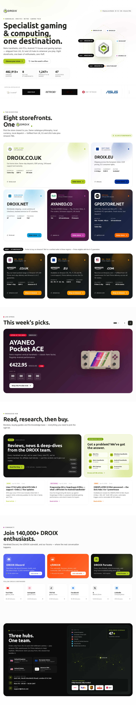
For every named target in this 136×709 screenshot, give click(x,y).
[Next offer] (130, 324)
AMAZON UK (96, 66)
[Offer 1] (115, 323)
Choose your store (14, 61)
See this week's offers (38, 61)
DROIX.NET (121, 41)
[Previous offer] (124, 324)
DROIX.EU (111, 30)
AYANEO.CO (121, 55)
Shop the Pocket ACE (21, 387)
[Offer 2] (118, 323)
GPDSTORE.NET (111, 66)
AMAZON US (86, 41)
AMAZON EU (86, 55)
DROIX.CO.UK (96, 30)
